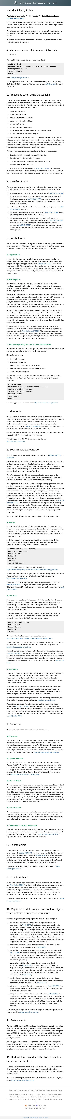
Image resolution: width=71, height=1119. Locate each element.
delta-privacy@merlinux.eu (20, 78)
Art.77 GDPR (53, 994)
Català (31, 1094)
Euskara (13, 1097)
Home (21, 3)
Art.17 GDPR (14, 953)
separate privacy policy (15, 18)
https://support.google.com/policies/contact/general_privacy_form (30, 638)
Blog (34, 3)
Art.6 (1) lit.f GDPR (42, 168)
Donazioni (34, 1090)
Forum (54, 3)
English (51, 1094)
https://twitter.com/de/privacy (17, 578)
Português (56, 1097)
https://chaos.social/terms (46, 700)
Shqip (24, 1099)
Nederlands (42, 1097)
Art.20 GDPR (41, 983)
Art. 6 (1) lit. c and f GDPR (48, 834)
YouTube (58, 455)
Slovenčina (31, 1099)
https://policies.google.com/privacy (19, 647)
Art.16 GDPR (41, 947)
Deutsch (44, 1094)
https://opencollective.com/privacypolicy (25, 774)
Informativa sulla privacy (53, 1090)
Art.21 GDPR (40, 855)
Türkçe (39, 1099)
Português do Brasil (14, 1099)
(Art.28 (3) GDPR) (24, 225)
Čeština (37, 1094)
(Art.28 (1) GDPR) (56, 220)
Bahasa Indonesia (21, 1094)
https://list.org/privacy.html (16, 441)
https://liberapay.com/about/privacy (47, 752)
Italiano (33, 1097)
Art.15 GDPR (26, 925)
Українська (54, 1099)
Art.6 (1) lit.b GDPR (34, 199)
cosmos (45, 1118)
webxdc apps (34, 1118)
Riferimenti (12, 1090)
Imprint (41, 1090)
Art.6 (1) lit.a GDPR (56, 193)
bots (40, 1118)
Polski (49, 1097)
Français (20, 1097)
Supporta (41, 3)
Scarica (28, 3)
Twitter (51, 455)
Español (58, 1094)
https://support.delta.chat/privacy (22, 1080)
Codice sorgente (23, 1090)
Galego (27, 1097)
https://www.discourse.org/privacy (45, 403)
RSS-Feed (30, 1105)
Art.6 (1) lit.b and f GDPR (31, 331)
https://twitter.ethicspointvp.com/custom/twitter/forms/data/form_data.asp (32, 570)
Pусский (46, 1099)
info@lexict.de (51, 84)
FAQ (48, 3)
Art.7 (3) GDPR (53, 986)
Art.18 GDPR (26, 965)
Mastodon (10, 457)
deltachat (26, 1118)
